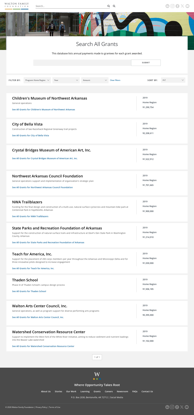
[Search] (114, 6)
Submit (151, 63)
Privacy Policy (41, 405)
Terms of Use (54, 405)
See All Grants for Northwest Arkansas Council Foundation (42, 186)
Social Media (116, 395)
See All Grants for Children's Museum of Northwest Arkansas (43, 109)
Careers (104, 6)
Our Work (66, 6)
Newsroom (122, 389)
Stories (52, 6)
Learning (79, 6)
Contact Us (147, 389)
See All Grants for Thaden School (29, 290)
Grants (92, 6)
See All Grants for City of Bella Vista (30, 135)
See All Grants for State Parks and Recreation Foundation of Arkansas (48, 241)
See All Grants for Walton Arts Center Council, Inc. (38, 315)
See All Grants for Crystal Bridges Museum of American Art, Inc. (45, 158)
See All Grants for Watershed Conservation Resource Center (43, 344)
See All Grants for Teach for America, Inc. (33, 267)
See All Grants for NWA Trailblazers (30, 215)
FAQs (134, 389)
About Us (39, 6)
